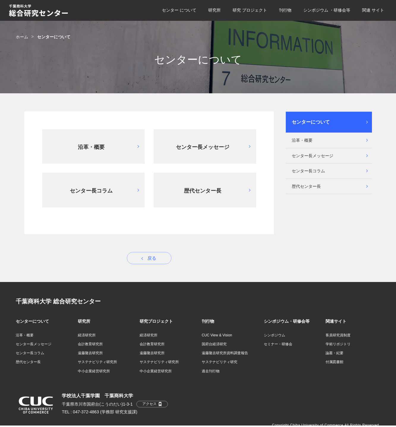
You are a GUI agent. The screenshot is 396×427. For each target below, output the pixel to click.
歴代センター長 (306, 186)
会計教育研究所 (90, 344)
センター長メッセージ (312, 155)
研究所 (214, 10)
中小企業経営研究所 (94, 371)
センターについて (311, 122)
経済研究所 (87, 335)
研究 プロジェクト (250, 10)
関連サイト (336, 321)
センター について (179, 10)
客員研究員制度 (338, 335)
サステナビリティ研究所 (97, 362)
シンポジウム (274, 335)
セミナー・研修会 (278, 344)
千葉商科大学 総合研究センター (58, 301)
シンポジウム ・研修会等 (326, 10)
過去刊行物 (211, 371)
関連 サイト (373, 10)
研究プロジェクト (156, 321)
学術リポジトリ (338, 344)
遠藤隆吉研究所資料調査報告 (225, 353)
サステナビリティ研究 (219, 362)
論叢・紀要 (334, 353)
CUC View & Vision (217, 335)
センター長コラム (308, 170)
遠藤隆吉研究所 (90, 353)
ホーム (22, 36)
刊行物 (285, 10)
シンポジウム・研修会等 (287, 321)
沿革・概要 (302, 140)
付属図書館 (334, 362)
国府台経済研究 (214, 344)
